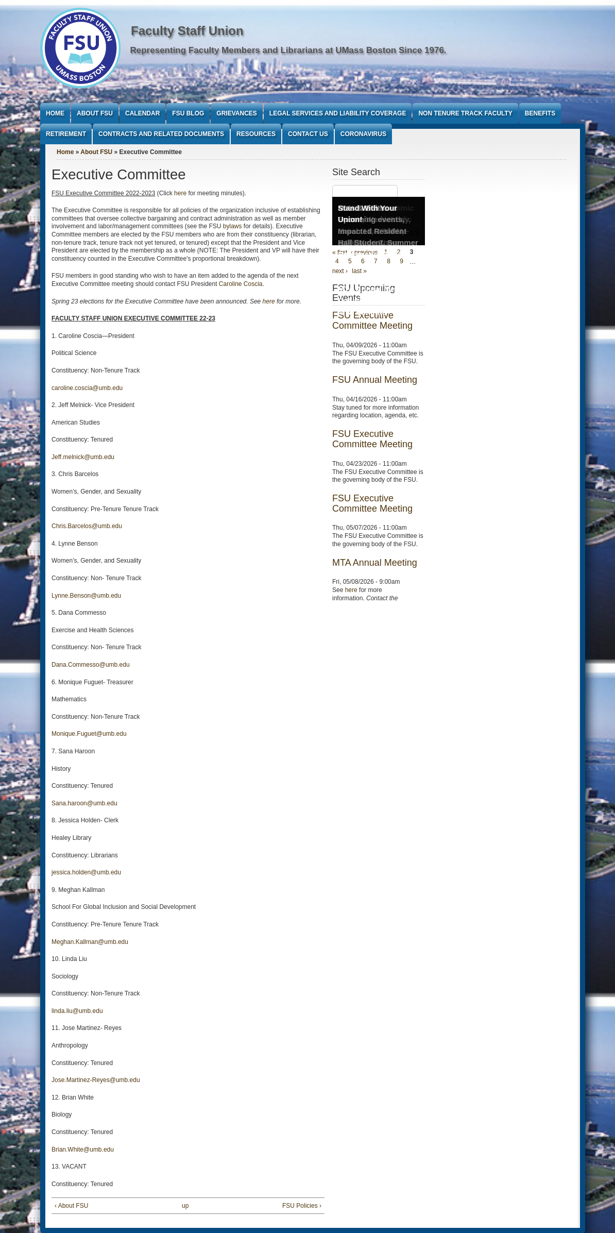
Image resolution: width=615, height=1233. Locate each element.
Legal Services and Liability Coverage (337, 113)
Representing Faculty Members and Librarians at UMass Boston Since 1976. (288, 50)
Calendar (142, 113)
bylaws (233, 226)
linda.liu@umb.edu (77, 1011)
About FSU (95, 113)
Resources (256, 134)
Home (55, 113)
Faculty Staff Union (187, 31)
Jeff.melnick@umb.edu (83, 457)
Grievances (236, 113)
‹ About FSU (71, 1205)
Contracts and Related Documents (161, 134)
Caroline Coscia (241, 284)
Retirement (66, 134)
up (185, 1205)
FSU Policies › (301, 1205)
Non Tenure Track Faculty (465, 113)
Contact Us (308, 134)
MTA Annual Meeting (374, 563)
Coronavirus (363, 134)
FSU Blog (188, 113)
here (180, 193)
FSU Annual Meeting (374, 380)
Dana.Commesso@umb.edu (91, 664)
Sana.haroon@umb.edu (84, 803)
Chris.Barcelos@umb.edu (87, 526)
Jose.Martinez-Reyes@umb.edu (96, 1080)
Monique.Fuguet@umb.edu (89, 733)
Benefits (540, 113)
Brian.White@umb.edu (83, 1149)
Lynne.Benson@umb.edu (86, 595)
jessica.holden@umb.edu (86, 872)
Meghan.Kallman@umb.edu (90, 941)
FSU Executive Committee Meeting (372, 439)
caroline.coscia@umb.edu (87, 388)
